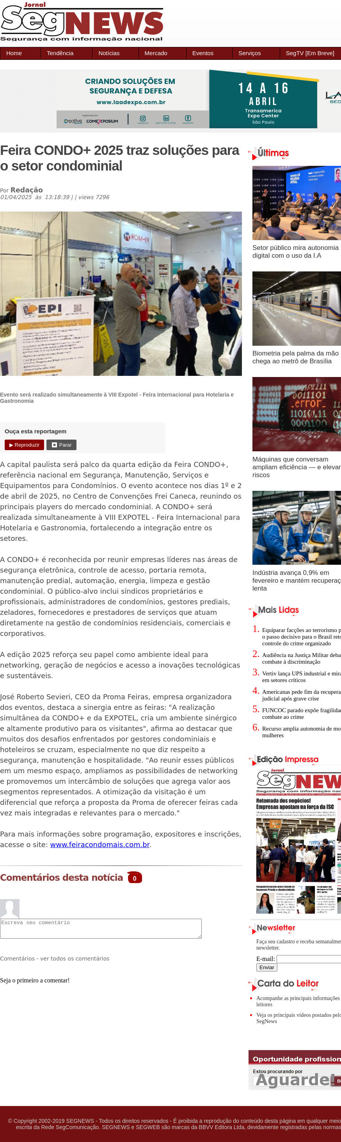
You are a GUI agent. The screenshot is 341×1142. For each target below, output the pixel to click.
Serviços (249, 53)
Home (14, 53)
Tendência (60, 53)
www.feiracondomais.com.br (99, 844)
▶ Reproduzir (24, 445)
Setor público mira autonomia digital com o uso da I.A (295, 251)
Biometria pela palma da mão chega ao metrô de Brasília (295, 357)
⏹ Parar (61, 445)
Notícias (108, 53)
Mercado (156, 53)
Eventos (202, 53)
